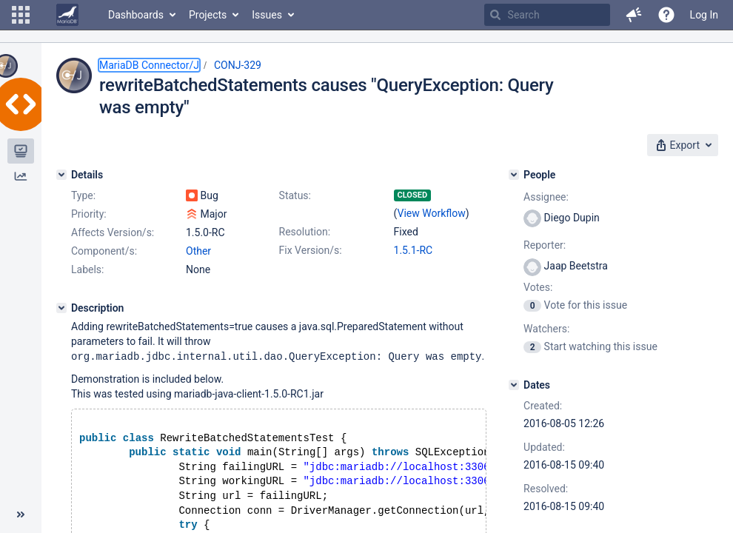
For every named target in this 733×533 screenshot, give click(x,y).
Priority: (89, 214)
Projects (208, 15)
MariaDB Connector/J (149, 65)
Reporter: (544, 245)
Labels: (87, 269)
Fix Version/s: (310, 250)
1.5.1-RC (413, 250)
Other (198, 251)
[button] (20, 15)
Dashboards (136, 15)
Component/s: (104, 251)
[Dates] (514, 385)
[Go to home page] (67, 15)
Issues (267, 15)
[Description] (61, 308)
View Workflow (432, 213)
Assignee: (546, 197)
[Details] (61, 175)
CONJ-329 (237, 65)
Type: (83, 195)
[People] (514, 175)
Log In (704, 15)
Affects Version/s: (112, 232)
